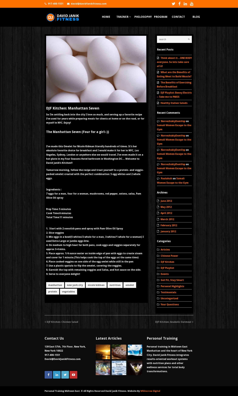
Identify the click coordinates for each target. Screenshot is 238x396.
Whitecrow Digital (150, 391)
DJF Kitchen (167, 261)
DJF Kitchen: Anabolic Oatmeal (174, 321)
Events (165, 274)
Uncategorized (169, 298)
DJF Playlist (167, 268)
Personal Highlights (172, 286)
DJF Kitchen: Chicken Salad (61, 321)
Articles (165, 249)
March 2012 (167, 219)
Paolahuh (166, 178)
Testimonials (168, 292)
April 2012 (166, 213)
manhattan (55, 285)
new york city (75, 285)
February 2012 (169, 225)
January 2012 (168, 231)
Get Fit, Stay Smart (172, 280)
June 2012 (166, 201)
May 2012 (166, 207)
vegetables (68, 291)
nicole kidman (96, 285)
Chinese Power (169, 255)
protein (52, 291)
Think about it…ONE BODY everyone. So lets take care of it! (174, 62)
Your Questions (170, 304)
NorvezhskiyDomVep (173, 121)
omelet (130, 285)
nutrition (115, 285)
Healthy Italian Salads (174, 103)
